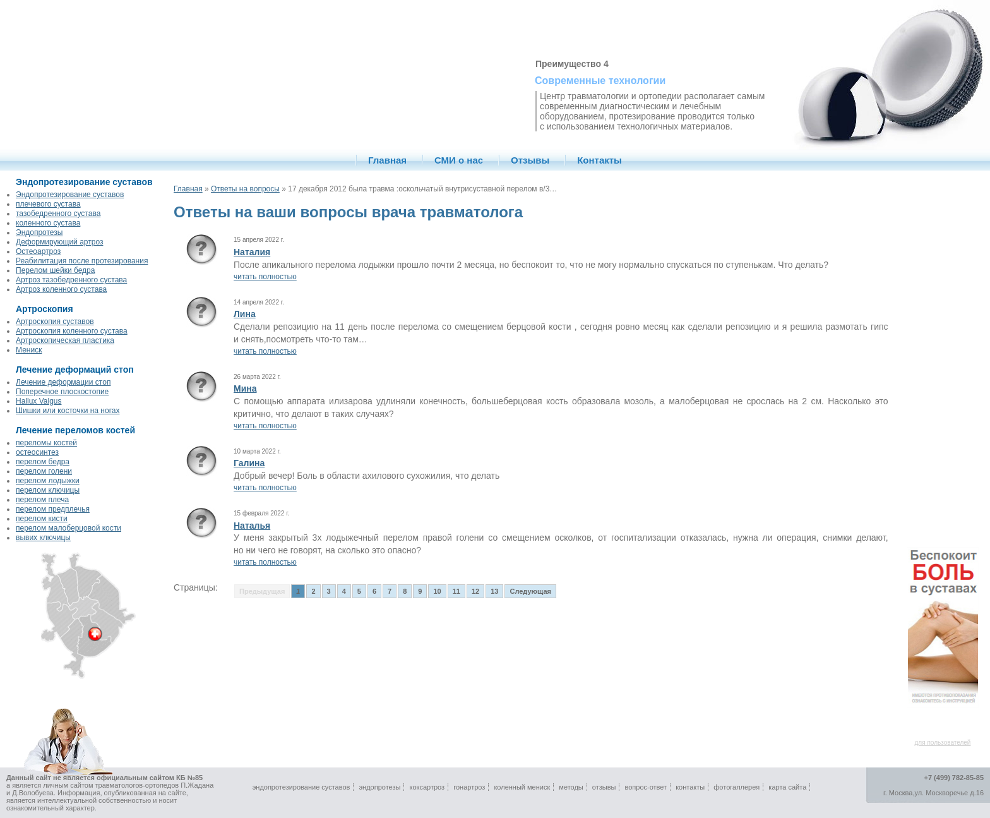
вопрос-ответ (646, 787)
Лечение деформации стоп (63, 382)
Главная (387, 160)
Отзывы (530, 160)
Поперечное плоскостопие (62, 391)
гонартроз (469, 787)
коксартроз (426, 787)
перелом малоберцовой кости (68, 528)
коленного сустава (48, 223)
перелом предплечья (53, 509)
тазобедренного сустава (58, 213)
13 (494, 591)
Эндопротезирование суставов (70, 194)
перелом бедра (42, 461)
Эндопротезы (39, 232)
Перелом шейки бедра (55, 270)
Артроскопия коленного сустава (72, 331)
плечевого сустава (48, 204)
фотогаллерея (736, 787)
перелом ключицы (48, 490)
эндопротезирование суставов (301, 787)
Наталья (252, 525)
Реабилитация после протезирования (82, 260)
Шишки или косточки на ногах (67, 410)
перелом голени (44, 471)
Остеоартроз (38, 251)
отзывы (604, 787)
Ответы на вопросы (245, 188)
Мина (245, 388)
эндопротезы (379, 787)
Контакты (599, 160)
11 (456, 591)
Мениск (29, 350)
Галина (249, 463)
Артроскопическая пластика (65, 340)
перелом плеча (42, 499)
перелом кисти (42, 518)
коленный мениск (522, 787)
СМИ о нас (458, 160)
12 (475, 591)
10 (437, 591)
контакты (690, 787)
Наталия (252, 252)
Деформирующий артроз (59, 242)
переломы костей (46, 442)
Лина (245, 314)
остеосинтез (37, 452)
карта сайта (787, 787)
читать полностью (265, 276)
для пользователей (943, 742)
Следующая (530, 591)
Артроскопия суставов (55, 321)
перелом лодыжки (48, 480)
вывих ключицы (43, 537)
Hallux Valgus (38, 401)
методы (571, 787)
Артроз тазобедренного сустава (71, 279)
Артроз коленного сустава (61, 289)
